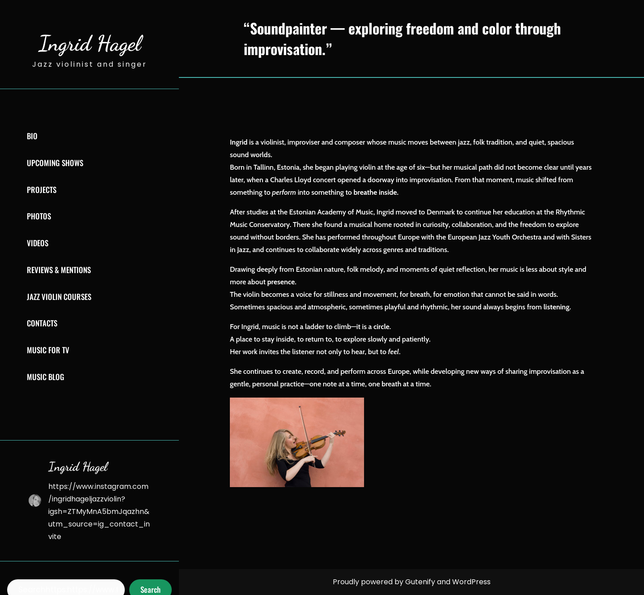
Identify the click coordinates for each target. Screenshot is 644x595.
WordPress (471, 582)
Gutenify (421, 582)
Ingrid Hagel (89, 43)
